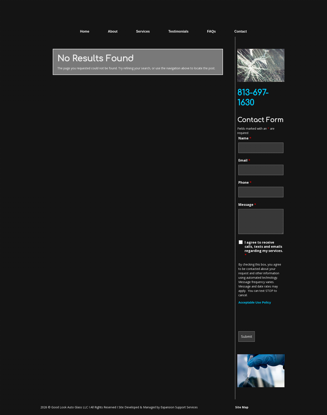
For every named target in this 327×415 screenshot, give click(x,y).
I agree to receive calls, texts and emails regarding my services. (264, 248)
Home (84, 31)
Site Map (241, 407)
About (112, 31)
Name (244, 138)
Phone (245, 182)
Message (247, 204)
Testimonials (178, 31)
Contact (240, 31)
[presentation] (270, 318)
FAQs (211, 31)
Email (244, 160)
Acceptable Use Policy (254, 302)
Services (143, 31)
